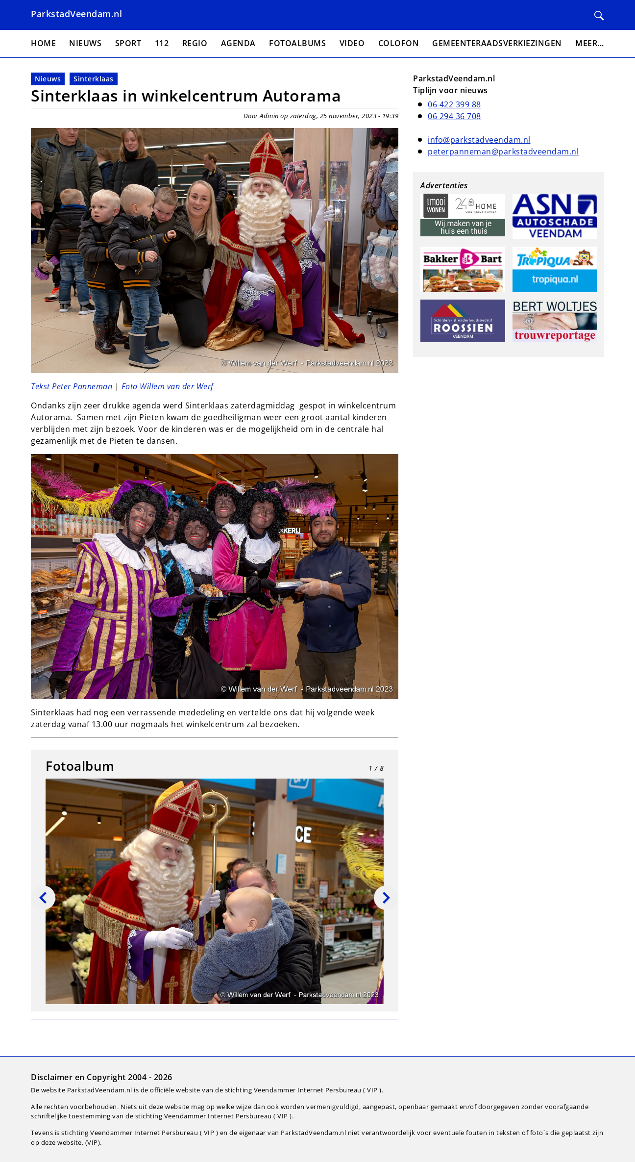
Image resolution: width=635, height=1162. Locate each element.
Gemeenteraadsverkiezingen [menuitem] (497, 43)
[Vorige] (43, 897)
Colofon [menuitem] (398, 43)
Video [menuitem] (352, 43)
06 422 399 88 (454, 104)
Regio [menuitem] (195, 43)
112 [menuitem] (162, 43)
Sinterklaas (93, 78)
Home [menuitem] (43, 43)
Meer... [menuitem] (589, 43)
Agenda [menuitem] (238, 43)
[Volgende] (386, 897)
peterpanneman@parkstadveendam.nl (503, 151)
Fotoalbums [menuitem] (297, 43)
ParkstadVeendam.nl (76, 14)
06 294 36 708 (454, 116)
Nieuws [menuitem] (85, 43)
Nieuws (48, 78)
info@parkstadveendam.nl (479, 139)
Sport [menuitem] (128, 43)
